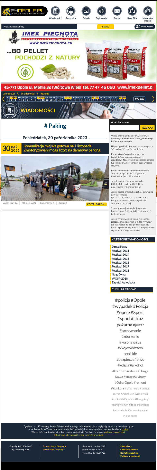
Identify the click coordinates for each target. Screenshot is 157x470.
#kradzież (119, 371)
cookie (125, 429)
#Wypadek (127, 399)
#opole (123, 312)
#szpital (116, 399)
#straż (128, 377)
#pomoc (144, 388)
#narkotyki (117, 405)
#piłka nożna (132, 388)
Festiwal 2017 (120, 266)
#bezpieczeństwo (130, 360)
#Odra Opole (123, 382)
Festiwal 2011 (120, 250)
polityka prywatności (114, 432)
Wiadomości (28, 93)
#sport (123, 318)
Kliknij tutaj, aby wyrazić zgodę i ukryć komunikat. (78, 435)
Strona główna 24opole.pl (54, 446)
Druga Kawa (119, 246)
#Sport (137, 312)
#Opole (138, 300)
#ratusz (131, 371)
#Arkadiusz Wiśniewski (134, 394)
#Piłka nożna (130, 416)
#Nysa (116, 394)
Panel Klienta (126, 446)
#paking (44, 93)
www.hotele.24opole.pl (53, 450)
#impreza (132, 410)
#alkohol (136, 365)
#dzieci (133, 405)
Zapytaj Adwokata (123, 282)
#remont (140, 382)
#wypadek (122, 306)
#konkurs (117, 388)
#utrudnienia (120, 410)
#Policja (140, 306)
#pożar (138, 325)
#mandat (143, 410)
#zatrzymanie (130, 331)
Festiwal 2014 (120, 254)
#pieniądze (143, 405)
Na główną (119, 274)
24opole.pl (9, 93)
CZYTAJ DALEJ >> (96, 204)
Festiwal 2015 (120, 258)
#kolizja (123, 365)
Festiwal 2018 (120, 270)
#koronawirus (130, 342)
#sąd (146, 399)
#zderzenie (130, 337)
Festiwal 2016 (120, 262)
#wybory (139, 377)
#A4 (126, 405)
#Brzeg (139, 399)
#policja (122, 300)
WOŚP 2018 (120, 278)
